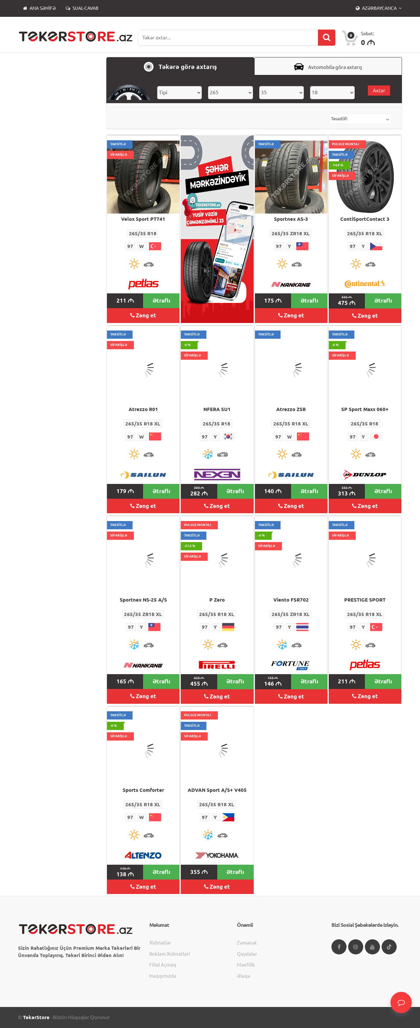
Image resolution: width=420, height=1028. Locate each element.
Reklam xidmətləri (169, 954)
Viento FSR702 (291, 600)
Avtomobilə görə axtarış (328, 67)
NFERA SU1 (217, 409)
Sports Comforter (143, 790)
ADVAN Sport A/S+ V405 (217, 790)
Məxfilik (246, 965)
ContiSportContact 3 (364, 219)
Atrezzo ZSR (291, 409)
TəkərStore (36, 1017)
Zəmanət (247, 943)
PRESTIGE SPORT (365, 600)
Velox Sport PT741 (143, 219)
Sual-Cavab (82, 8)
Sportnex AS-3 (291, 219)
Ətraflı (161, 300)
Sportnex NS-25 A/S (143, 600)
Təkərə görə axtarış (180, 67)
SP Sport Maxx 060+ (364, 409)
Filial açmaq (162, 965)
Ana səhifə (39, 8)
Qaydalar (247, 954)
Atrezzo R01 (143, 409)
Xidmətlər (160, 943)
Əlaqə (243, 976)
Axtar (379, 90)
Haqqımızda (162, 976)
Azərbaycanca (377, 8)
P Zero (217, 600)
